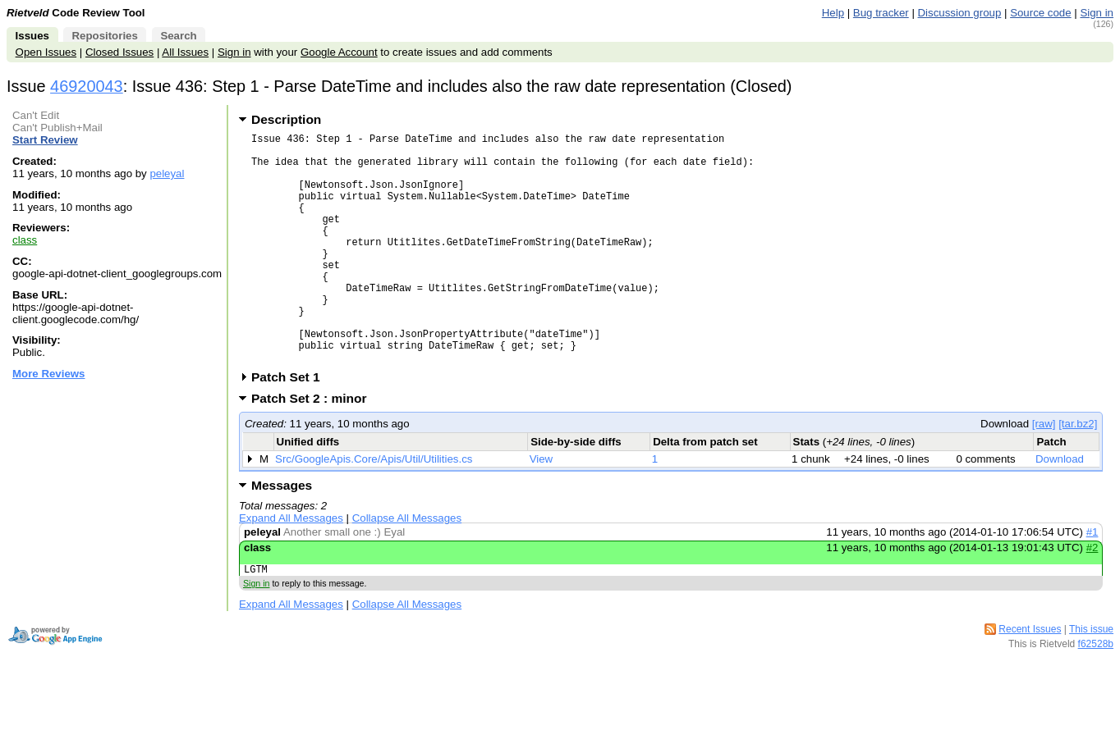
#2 (1092, 597)
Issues (32, 36)
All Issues (185, 52)
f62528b (1095, 695)
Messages (281, 534)
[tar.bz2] (1077, 473)
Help (833, 13)
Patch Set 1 (291, 426)
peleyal (166, 173)
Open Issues (46, 52)
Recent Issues (1029, 681)
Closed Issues (119, 52)
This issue (1091, 681)
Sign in (1096, 13)
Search (178, 36)
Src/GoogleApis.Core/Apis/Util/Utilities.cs (373, 508)
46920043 (86, 86)
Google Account (339, 52)
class (24, 240)
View (541, 508)
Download (1059, 508)
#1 (1092, 581)
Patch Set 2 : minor (314, 447)
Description (286, 119)
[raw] (1044, 473)
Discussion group (960, 13)
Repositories (104, 36)
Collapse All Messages (406, 567)
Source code (1040, 13)
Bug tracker (881, 13)
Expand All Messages (291, 567)
